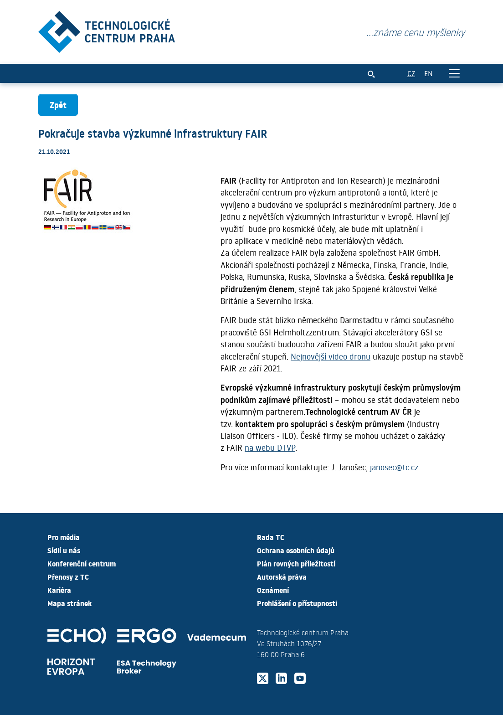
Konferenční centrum (81, 563)
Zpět (58, 104)
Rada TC (270, 536)
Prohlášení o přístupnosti (297, 602)
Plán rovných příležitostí (296, 563)
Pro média (63, 536)
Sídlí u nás (63, 550)
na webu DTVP (270, 447)
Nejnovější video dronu (330, 356)
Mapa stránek (69, 602)
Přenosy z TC (68, 576)
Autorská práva (282, 576)
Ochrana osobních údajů (295, 550)
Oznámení (273, 589)
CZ (411, 73)
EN (428, 73)
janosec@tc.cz (394, 467)
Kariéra (59, 589)
